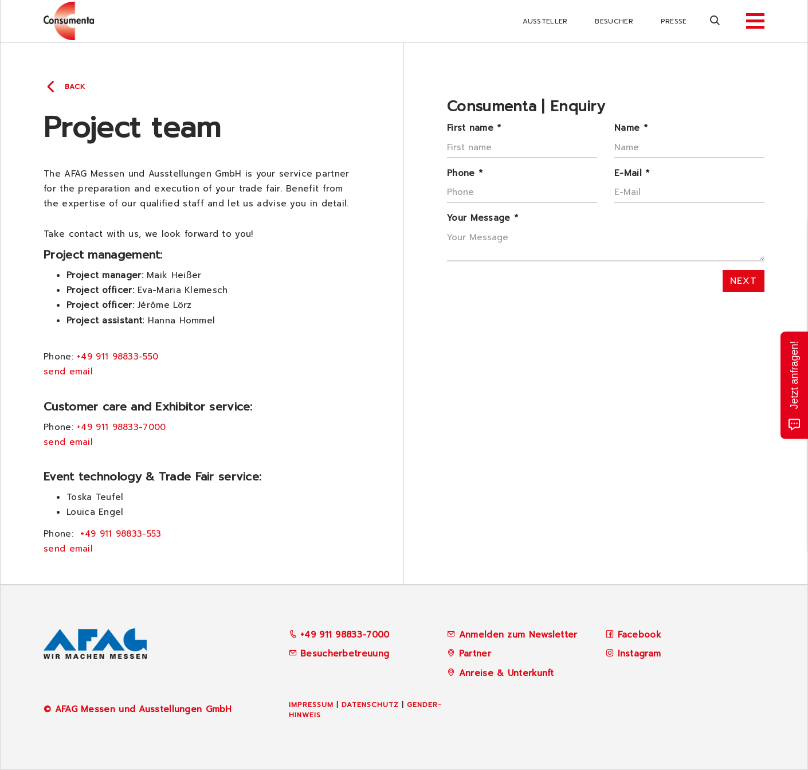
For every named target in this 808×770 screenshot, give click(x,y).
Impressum (311, 704)
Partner (475, 653)
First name (474, 128)
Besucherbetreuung (339, 653)
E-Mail (631, 173)
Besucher (614, 21)
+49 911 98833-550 (117, 356)
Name (631, 128)
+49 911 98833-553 (120, 533)
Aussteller (545, 21)
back (75, 86)
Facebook (639, 634)
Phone (465, 173)
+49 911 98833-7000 (121, 427)
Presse (674, 21)
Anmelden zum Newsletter (518, 634)
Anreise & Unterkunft (506, 673)
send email (68, 371)
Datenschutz (370, 704)
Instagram (639, 653)
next (743, 281)
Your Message (482, 218)
